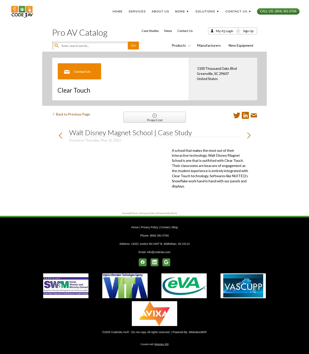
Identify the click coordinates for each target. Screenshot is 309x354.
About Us (160, 11)
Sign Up (248, 31)
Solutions (207, 11)
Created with (154, 344)
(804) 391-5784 (159, 235)
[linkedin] (154, 262)
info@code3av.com (158, 252)
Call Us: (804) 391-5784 (278, 11)
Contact (165, 227)
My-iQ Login (224, 31)
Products (180, 45)
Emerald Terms (130, 213)
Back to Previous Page (71, 114)
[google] (166, 262)
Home (118, 11)
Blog (175, 227)
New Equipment (240, 45)
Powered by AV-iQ (167, 213)
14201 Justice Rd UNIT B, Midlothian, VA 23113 (160, 243)
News (168, 31)
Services (137, 11)
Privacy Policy (148, 213)
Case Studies (150, 31)
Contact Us (185, 31)
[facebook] (143, 262)
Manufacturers (209, 45)
